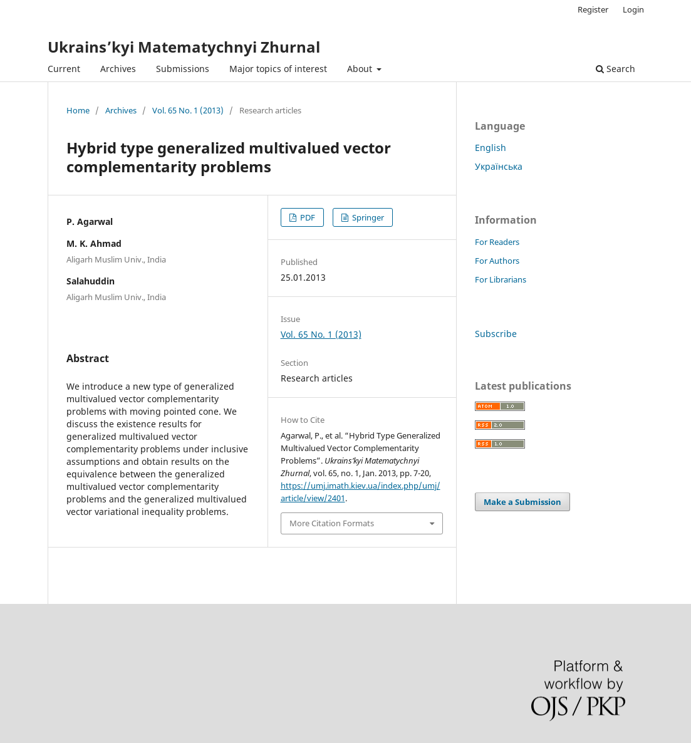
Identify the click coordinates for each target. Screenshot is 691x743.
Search (615, 69)
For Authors (497, 260)
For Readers (497, 241)
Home (78, 110)
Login (633, 9)
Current (64, 69)
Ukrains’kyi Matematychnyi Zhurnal (184, 46)
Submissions (182, 69)
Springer (367, 217)
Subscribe (496, 334)
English (490, 147)
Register (593, 9)
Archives (118, 69)
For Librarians (500, 279)
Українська (498, 166)
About (361, 69)
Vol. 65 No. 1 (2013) (188, 110)
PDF (306, 217)
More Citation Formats (331, 523)
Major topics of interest (278, 69)
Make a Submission (522, 501)
